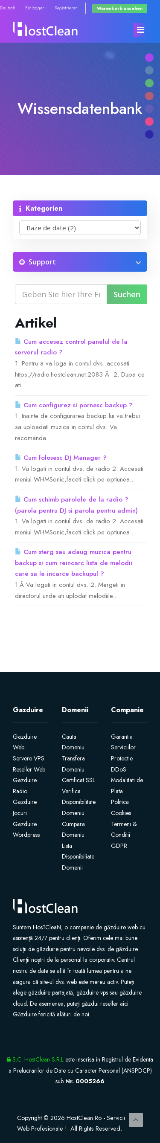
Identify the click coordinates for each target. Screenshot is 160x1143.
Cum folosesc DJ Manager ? (61, 457)
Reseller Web (29, 769)
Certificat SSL (78, 780)
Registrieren (66, 8)
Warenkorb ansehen (120, 8)
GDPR (119, 845)
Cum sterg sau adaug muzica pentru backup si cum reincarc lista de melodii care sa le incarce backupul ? (73, 562)
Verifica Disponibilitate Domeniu (79, 802)
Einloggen (35, 8)
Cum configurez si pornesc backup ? (74, 405)
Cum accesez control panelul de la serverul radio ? (71, 347)
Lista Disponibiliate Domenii (78, 856)
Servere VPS (28, 758)
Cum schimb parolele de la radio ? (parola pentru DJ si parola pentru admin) (76, 505)
